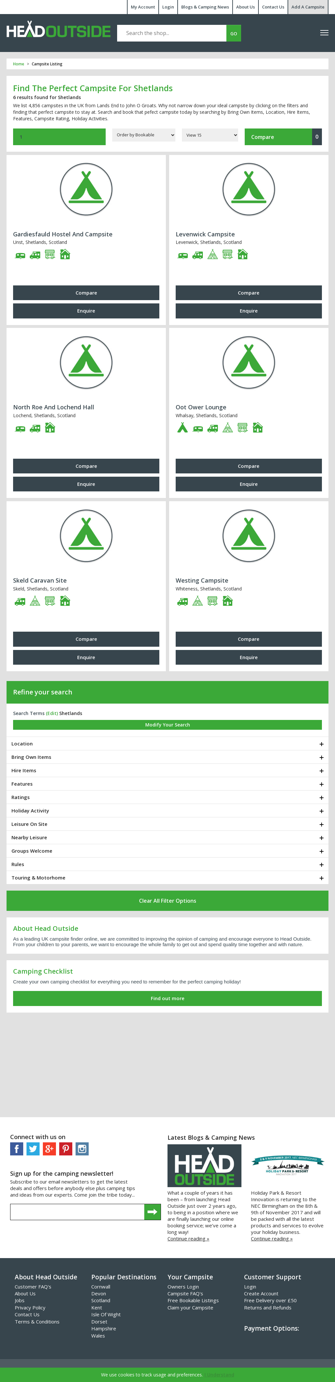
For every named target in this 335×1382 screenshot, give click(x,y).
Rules (17, 864)
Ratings (20, 797)
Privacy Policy (30, 1307)
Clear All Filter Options (167, 900)
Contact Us (273, 7)
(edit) (52, 713)
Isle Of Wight (106, 1314)
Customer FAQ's (33, 1286)
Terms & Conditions (37, 1321)
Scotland (100, 1300)
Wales (98, 1335)
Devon (98, 1293)
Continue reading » (188, 1238)
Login (168, 7)
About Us (245, 7)
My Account (143, 7)
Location (22, 743)
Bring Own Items (31, 757)
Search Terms (35, 713)
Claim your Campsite (190, 1307)
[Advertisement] (167, 1065)
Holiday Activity (30, 810)
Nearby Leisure (29, 837)
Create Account (261, 1293)
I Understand (219, 1375)
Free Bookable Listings (193, 1300)
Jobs (20, 1300)
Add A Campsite (308, 7)
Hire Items (23, 770)
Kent (96, 1307)
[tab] (167, 743)
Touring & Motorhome (38, 877)
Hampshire (103, 1328)
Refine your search (42, 692)
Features (22, 783)
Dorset (99, 1321)
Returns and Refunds (267, 1307)
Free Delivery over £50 (270, 1300)
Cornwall (100, 1286)
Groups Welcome (31, 850)
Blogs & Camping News (205, 7)
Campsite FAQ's (185, 1293)
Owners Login (183, 1286)
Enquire (86, 310)
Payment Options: (271, 1328)
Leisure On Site (29, 824)
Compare (286, 136)
